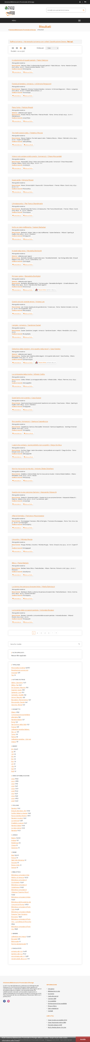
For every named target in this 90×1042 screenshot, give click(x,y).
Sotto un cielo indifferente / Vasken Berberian (29, 227)
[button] (16, 72)
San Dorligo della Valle (18, 724)
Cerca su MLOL (28, 72)
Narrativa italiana (16, 719)
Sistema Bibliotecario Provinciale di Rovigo (23, 30)
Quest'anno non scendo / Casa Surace (26, 398)
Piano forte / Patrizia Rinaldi (22, 107)
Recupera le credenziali (85, 1)
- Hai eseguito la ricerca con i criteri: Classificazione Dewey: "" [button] (41, 41)
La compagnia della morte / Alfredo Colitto (28, 374)
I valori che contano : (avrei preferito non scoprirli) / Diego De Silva (37, 445)
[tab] (45, 41)
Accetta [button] (83, 1039)
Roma (13, 722)
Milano (13, 712)
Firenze (13, 727)
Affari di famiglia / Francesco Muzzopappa (28, 516)
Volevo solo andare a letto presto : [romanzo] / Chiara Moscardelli (37, 156)
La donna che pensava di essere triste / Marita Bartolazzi (33, 587)
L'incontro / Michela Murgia (22, 539)
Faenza (13, 737)
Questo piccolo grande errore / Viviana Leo (28, 302)
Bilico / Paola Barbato (20, 563)
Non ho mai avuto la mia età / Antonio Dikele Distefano (33, 469)
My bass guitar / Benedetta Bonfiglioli (26, 276)
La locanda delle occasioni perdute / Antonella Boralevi (33, 610)
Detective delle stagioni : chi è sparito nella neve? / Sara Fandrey (36, 349)
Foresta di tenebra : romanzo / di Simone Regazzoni (31, 84)
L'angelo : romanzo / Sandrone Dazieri (26, 325)
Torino (13, 734)
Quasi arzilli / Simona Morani (22, 180)
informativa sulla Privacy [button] (11, 1040)
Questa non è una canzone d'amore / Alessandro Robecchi (34, 492)
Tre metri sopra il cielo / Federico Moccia (27, 133)
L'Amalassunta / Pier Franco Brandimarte (27, 204)
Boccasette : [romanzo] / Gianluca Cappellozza (30, 421)
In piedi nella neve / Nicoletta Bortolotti (27, 251)
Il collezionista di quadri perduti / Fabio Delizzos (30, 60)
